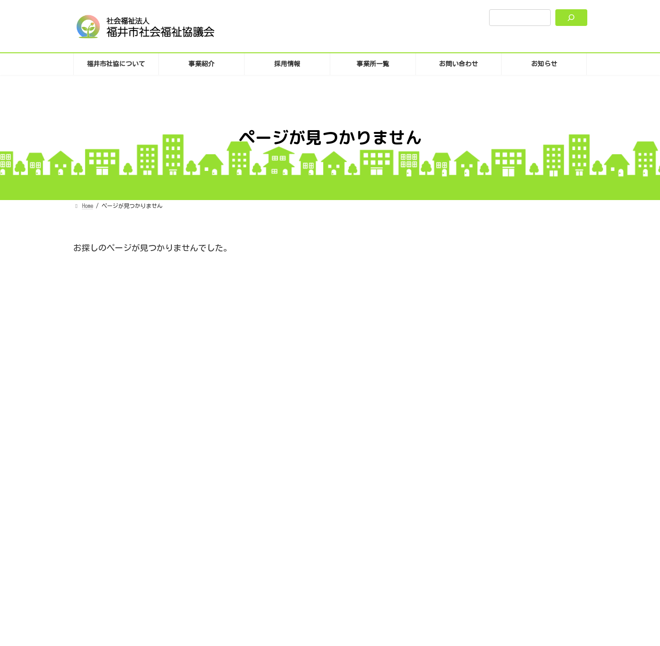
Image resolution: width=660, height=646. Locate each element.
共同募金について (478, 315)
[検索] (571, 17)
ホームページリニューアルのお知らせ (515, 355)
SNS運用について (427, 527)
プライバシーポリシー (239, 527)
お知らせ (493, 302)
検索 (562, 249)
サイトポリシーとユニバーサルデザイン (337, 527)
